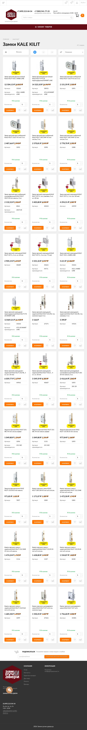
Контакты (27, 673)
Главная (6, 39)
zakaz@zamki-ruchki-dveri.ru (42, 13)
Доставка (27, 678)
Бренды (26, 684)
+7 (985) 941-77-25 (42, 11)
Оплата (26, 681)
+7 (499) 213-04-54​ (24, 11)
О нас (25, 670)
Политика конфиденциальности (52, 670)
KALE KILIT (16, 39)
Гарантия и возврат (30, 675)
